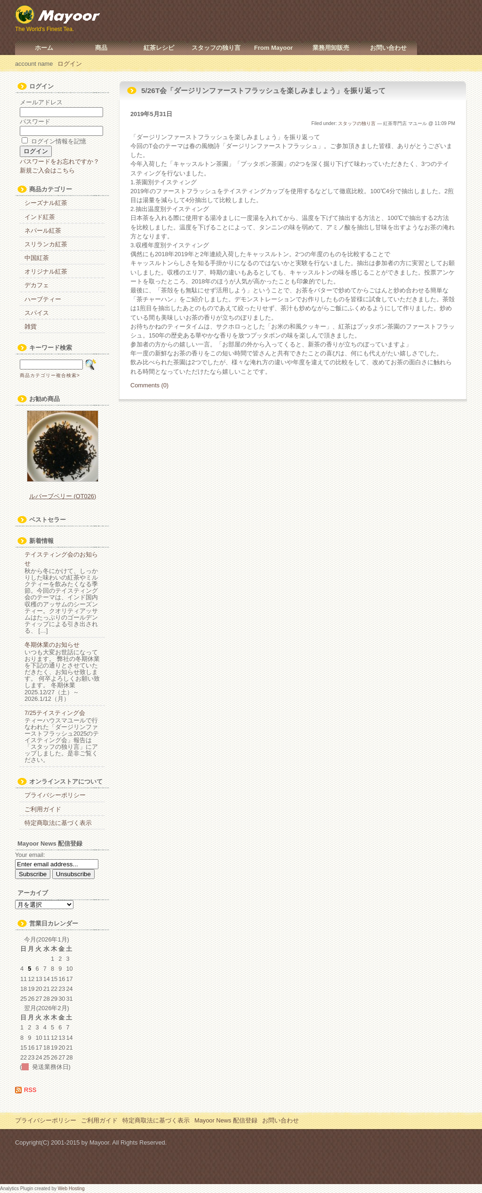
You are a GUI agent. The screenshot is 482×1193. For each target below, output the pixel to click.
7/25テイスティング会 (54, 712)
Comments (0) (149, 385)
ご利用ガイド (42, 809)
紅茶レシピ (159, 47)
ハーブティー (42, 299)
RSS (30, 1089)
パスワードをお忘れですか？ (59, 161)
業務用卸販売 (331, 47)
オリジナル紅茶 (45, 271)
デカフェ (36, 285)
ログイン (69, 63)
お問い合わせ (388, 47)
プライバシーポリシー (55, 795)
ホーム (44, 47)
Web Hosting (71, 1188)
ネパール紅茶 (42, 230)
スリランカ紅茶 (45, 244)
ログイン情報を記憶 (54, 141)
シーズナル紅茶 (45, 202)
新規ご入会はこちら (47, 170)
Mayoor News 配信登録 (225, 1120)
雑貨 (30, 326)
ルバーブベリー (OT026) (62, 496)
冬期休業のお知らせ (52, 644)
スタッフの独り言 (216, 47)
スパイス (36, 312)
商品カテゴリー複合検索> (50, 375)
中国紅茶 (36, 257)
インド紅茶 (39, 216)
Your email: (30, 854)
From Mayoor (273, 47)
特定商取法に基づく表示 (58, 822)
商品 (101, 47)
